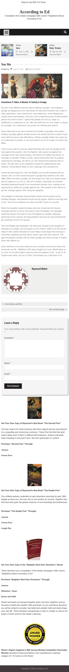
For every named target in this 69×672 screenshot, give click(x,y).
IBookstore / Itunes (9, 591)
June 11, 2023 (24, 52)
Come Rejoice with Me (13, 304)
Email (7, 374)
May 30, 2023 (57, 52)
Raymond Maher (22, 54)
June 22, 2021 (18, 69)
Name (7, 363)
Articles (18, 45)
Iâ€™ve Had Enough (56, 309)
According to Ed (34, 11)
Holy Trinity (55, 48)
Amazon (4, 450)
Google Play (6, 528)
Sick (18, 48)
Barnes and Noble (8, 596)
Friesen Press (6, 455)
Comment (9, 338)
